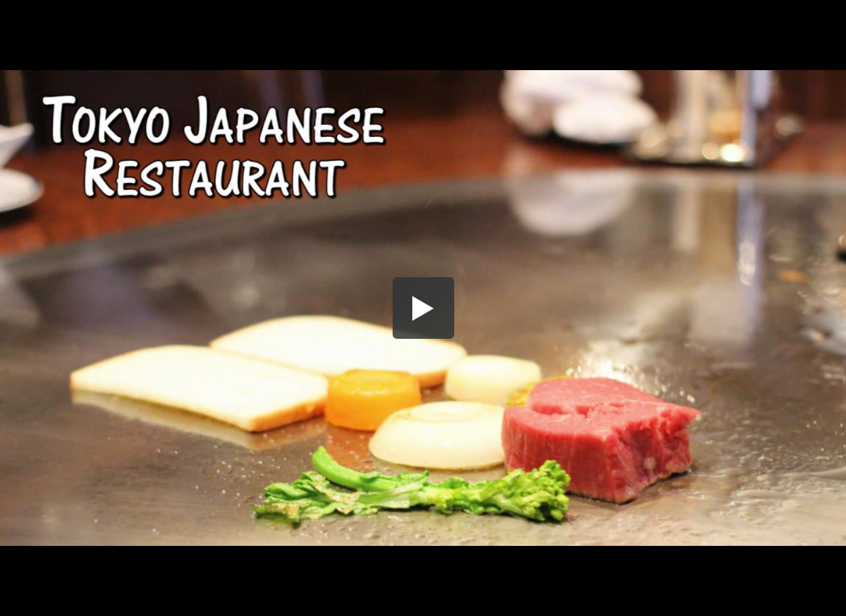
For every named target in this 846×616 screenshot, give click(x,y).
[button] (423, 308)
